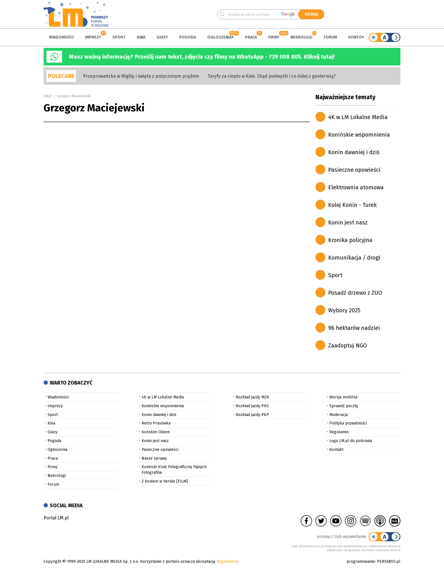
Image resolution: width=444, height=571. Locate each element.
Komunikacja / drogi (354, 257)
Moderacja (338, 414)
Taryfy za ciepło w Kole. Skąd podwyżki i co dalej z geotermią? (272, 76)
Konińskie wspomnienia (359, 134)
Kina (141, 37)
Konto (355, 37)
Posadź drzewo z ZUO (355, 292)
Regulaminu (227, 561)
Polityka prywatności (348, 423)
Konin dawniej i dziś (353, 152)
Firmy (273, 37)
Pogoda (187, 37)
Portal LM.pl (56, 518)
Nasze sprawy (154, 458)
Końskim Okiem (156, 432)
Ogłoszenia (219, 37)
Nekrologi (301, 37)
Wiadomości (61, 37)
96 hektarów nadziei (354, 327)
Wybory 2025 (344, 310)
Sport (118, 37)
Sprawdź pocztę (343, 406)
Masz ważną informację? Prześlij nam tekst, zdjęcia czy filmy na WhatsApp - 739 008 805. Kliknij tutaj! (202, 56)
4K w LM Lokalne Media (358, 117)
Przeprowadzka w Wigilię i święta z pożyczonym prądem (141, 76)
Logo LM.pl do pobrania (350, 440)
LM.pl (48, 96)
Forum (330, 37)
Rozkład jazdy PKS (252, 406)
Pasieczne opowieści (354, 169)
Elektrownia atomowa (356, 187)
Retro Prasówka (156, 423)
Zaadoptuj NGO (347, 345)
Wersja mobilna (343, 397)
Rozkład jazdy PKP (252, 414)
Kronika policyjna (350, 240)
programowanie (361, 561)
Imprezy (93, 37)
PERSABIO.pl (388, 561)
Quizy (162, 37)
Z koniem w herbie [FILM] (165, 481)
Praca (251, 37)
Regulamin (339, 432)
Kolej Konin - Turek (352, 204)
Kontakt (336, 449)
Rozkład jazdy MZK (252, 397)
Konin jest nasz (348, 222)
